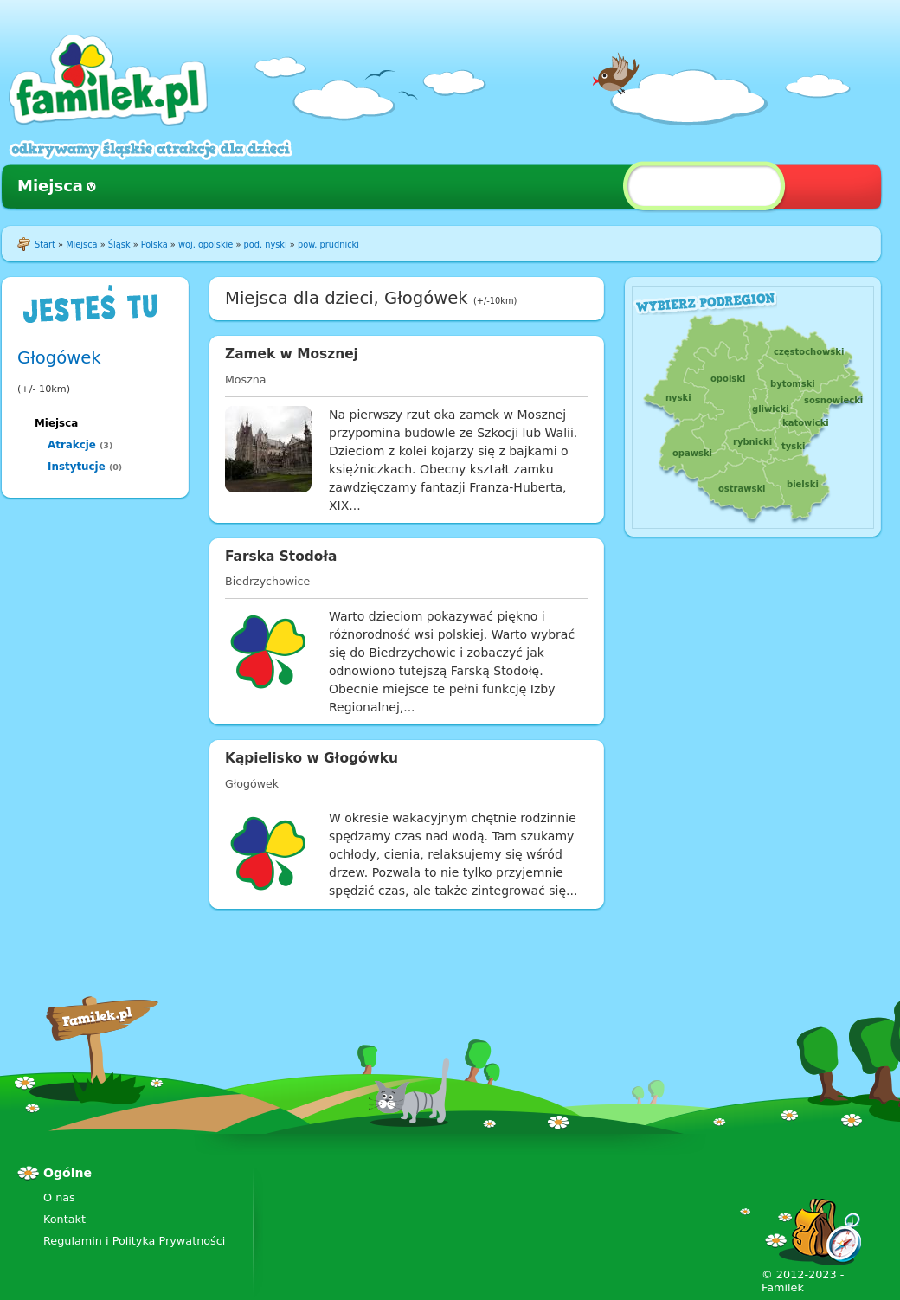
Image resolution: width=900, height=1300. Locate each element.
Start (45, 244)
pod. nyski (265, 244)
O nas (59, 1197)
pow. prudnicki (328, 244)
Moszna (245, 379)
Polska (154, 244)
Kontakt (64, 1219)
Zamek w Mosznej (291, 354)
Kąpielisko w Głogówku (311, 758)
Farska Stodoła (281, 556)
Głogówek (59, 358)
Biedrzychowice (267, 581)
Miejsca (50, 186)
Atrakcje (72, 445)
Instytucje (77, 466)
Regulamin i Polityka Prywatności (134, 1240)
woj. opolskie (205, 244)
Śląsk (119, 244)
